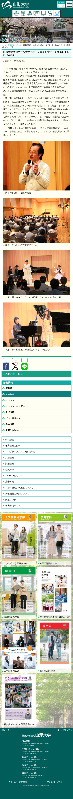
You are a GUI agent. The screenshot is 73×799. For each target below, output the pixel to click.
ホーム (4, 45)
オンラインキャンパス (43, 13)
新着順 (9, 388)
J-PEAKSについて (14, 475)
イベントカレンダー (15, 406)
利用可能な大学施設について (19, 487)
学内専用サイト (12, 505)
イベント (10, 400)
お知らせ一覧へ (12, 374)
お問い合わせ (36, 13)
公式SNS (9, 469)
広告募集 (9, 481)
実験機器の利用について (17, 493)
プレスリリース (13, 418)
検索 (50, 13)
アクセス (29, 13)
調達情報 (9, 463)
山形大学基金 (57, 13)
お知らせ (10, 394)
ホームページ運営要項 (19, 782)
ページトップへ (65, 730)
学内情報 (10, 424)
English (61, 6)
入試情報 (10, 412)
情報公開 (9, 439)
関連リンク (10, 499)
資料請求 (22, 13)
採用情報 (9, 457)
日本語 (61, 3)
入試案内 (15, 13)
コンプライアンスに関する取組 (20, 451)
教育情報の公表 (12, 445)
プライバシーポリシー (55, 782)
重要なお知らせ (13, 430)
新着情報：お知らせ (15, 45)
